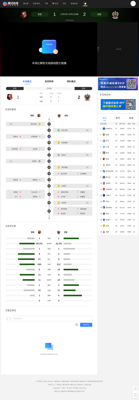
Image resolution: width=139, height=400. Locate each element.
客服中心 (81, 385)
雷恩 (40, 14)
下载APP (135, 389)
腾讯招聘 (66, 385)
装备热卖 (74, 3)
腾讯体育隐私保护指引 (95, 381)
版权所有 (64, 391)
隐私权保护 (66, 381)
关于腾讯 (39, 381)
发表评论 (86, 325)
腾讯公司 (57, 391)
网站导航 (88, 385)
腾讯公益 (73, 385)
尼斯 (99, 14)
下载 (46, 3)
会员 (55, 3)
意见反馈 (135, 395)
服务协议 (57, 381)
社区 (64, 3)
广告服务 (58, 385)
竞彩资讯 (36, 3)
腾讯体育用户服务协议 (78, 381)
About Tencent (48, 381)
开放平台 (51, 385)
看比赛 (25, 3)
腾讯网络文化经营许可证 (76, 391)
